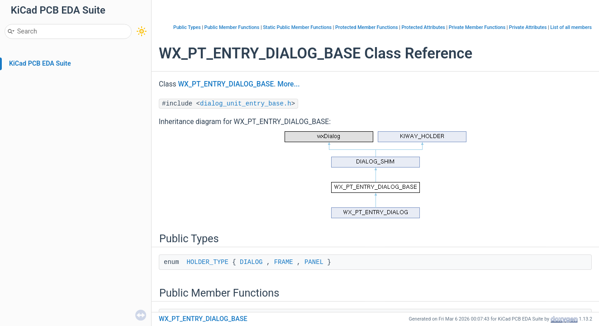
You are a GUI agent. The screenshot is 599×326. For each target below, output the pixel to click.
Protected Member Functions (366, 27)
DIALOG (251, 262)
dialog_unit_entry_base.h (245, 103)
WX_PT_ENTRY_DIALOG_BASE (226, 84)
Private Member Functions (477, 27)
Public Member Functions (232, 27)
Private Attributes (528, 27)
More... (288, 84)
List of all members (571, 27)
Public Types (187, 27)
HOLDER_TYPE (207, 262)
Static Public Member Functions (297, 27)
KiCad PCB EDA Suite (40, 63)
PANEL (313, 262)
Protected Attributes (423, 27)
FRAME (283, 262)
